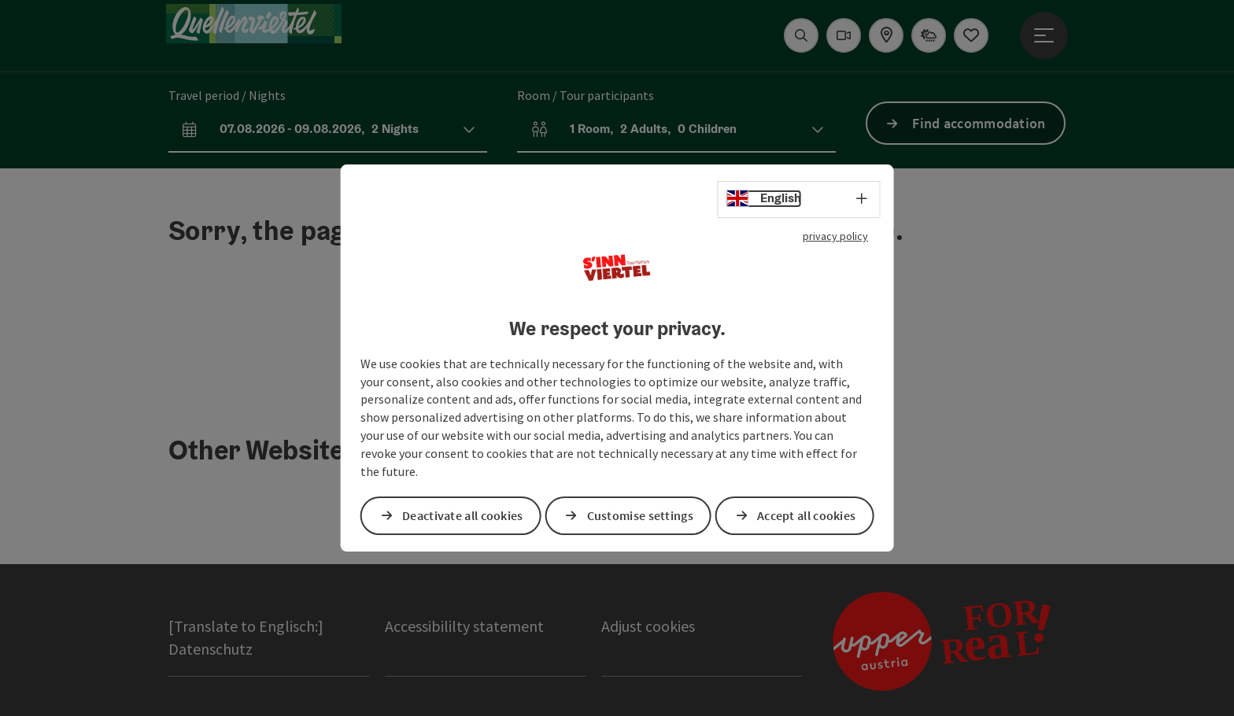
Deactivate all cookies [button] (462, 515)
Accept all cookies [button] (806, 515)
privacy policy (835, 236)
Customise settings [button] (640, 515)
